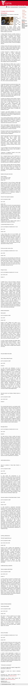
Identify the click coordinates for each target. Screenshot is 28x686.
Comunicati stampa (14, 7)
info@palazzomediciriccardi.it (10, 679)
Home (8, 7)
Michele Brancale (23, 22)
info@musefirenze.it (13, 675)
